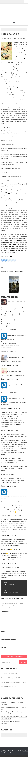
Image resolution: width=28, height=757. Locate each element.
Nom (3, 631)
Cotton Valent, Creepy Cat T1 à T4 (10, 678)
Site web (3, 647)
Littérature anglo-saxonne (10, 571)
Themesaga (8, 752)
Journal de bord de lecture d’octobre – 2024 (13, 682)
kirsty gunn (22, 573)
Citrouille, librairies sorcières (9, 252)
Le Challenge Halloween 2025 (9, 673)
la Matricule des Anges (20, 240)
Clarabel (3, 242)
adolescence (5, 573)
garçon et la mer (14, 573)
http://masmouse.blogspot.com (10, 345)
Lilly (8, 330)
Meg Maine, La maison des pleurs (10, 691)
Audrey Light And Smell (8, 716)
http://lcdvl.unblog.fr (15, 424)
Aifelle (8, 365)
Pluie (25, 59)
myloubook (21, 38)
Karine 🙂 (9, 549)
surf (6, 577)
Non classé (21, 571)
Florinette (9, 408)
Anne (8, 393)
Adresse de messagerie (8, 639)
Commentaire (5, 611)
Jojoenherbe (5, 721)
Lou (8, 486)
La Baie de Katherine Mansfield (11, 200)
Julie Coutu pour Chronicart (9, 246)
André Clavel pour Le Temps (17, 244)
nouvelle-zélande (13, 575)
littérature (4, 575)
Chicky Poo (4, 707)
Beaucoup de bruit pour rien (18, 250)
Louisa (23, 236)
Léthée (8, 430)
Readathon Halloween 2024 (8, 686)
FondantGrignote (6, 702)
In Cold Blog (10, 515)
